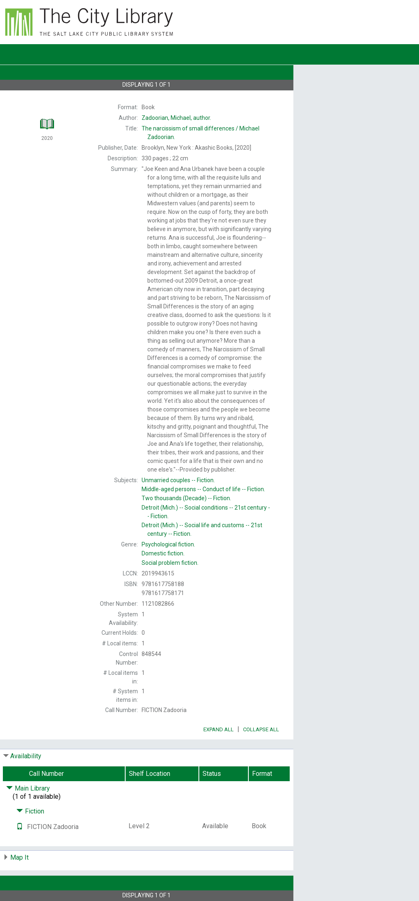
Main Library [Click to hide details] (28, 788)
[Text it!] (19, 827)
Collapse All (261, 729)
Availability (25, 756)
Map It (19, 857)
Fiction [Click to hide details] (30, 811)
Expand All (218, 729)
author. (176, 118)
